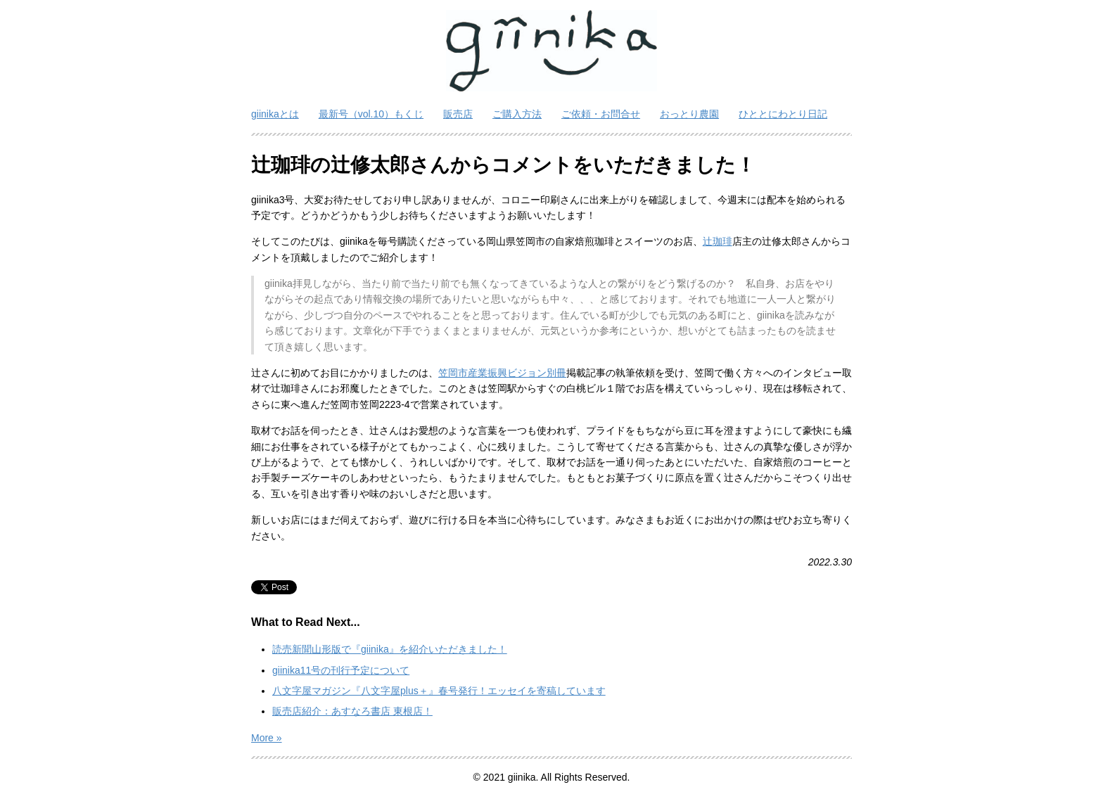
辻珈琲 (717, 241)
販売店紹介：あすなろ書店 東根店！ (352, 711)
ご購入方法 (517, 114)
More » (266, 737)
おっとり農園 (689, 114)
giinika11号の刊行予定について (340, 670)
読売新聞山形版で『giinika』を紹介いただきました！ (389, 649)
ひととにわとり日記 (783, 114)
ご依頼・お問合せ (600, 114)
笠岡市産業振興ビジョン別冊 (502, 372)
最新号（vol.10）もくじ (371, 114)
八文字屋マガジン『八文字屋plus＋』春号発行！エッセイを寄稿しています (439, 690)
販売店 (458, 114)
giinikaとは (275, 114)
